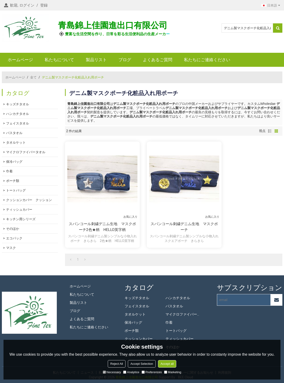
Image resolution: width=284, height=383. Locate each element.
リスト (269, 131)
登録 (44, 5)
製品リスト (96, 59)
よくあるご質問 (157, 59)
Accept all (167, 363)
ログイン (26, 5)
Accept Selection (141, 363)
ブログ (125, 59)
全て (33, 77)
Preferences (152, 372)
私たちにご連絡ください (207, 59)
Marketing (172, 372)
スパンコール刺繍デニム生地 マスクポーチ (184, 227)
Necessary (112, 372)
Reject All (116, 363)
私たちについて (59, 59)
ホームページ (20, 59)
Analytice (131, 372)
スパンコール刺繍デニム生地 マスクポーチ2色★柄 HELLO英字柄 (102, 227)
